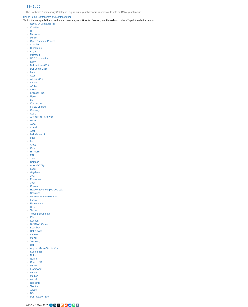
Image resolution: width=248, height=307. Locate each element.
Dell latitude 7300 (39, 296)
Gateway (35, 110)
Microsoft (35, 55)
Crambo (34, 44)
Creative (34, 27)
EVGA (33, 200)
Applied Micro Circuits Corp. (45, 248)
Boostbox (35, 227)
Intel (32, 137)
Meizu (33, 238)
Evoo (33, 168)
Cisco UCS (36, 262)
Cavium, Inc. (37, 103)
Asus (32, 75)
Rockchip (35, 282)
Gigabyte (35, 172)
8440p (33, 82)
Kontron (34, 220)
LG (31, 99)
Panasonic (35, 179)
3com (33, 182)
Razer (33, 120)
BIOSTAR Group (39, 224)
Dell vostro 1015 (39, 68)
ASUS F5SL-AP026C (41, 117)
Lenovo (34, 272)
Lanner (34, 72)
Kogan (33, 51)
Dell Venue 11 (37, 134)
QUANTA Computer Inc (42, 23)
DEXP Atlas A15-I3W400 (43, 196)
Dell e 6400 (36, 231)
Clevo (33, 144)
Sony (33, 61)
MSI (32, 155)
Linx (32, 141)
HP (31, 30)
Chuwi (33, 127)
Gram (33, 148)
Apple (33, 113)
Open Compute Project (42, 41)
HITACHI (35, 151)
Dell (32, 244)
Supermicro (36, 251)
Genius (34, 186)
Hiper (33, 96)
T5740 (33, 158)
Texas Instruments (40, 213)
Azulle (33, 86)
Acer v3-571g (37, 165)
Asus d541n (36, 79)
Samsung (35, 241)
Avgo (33, 124)
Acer (32, 130)
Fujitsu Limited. (38, 106)
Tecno (33, 210)
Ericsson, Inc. (37, 93)
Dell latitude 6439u (40, 65)
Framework (36, 269)
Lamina (34, 234)
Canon (33, 89)
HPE (32, 206)
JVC (32, 175)
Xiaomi (34, 289)
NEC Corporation (39, 58)
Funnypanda (37, 203)
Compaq (34, 162)
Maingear (35, 34)
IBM (32, 217)
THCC (33, 6)
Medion (34, 276)
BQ (32, 293)
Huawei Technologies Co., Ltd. (46, 189)
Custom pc (36, 48)
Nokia (33, 255)
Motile (33, 37)
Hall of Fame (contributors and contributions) (47, 17)
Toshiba (34, 286)
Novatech (35, 193)
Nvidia (33, 258)
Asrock (34, 279)
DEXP (33, 265)
